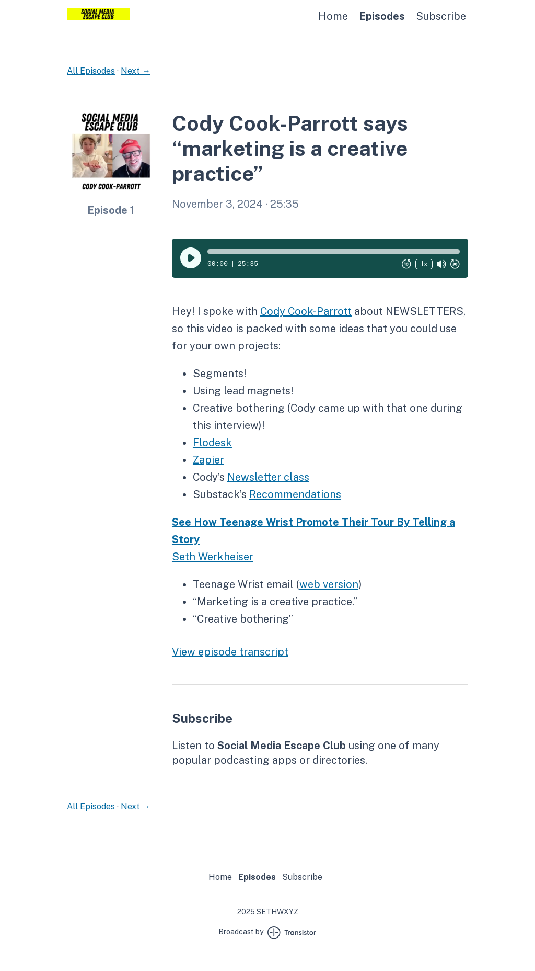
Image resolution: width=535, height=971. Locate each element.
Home (333, 16)
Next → (135, 71)
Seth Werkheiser (212, 556)
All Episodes (91, 71)
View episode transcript (230, 652)
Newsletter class (268, 477)
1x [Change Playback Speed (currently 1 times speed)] (424, 264)
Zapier (208, 460)
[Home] (98, 17)
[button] (333, 251)
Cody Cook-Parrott (306, 311)
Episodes (382, 16)
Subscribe (441, 16)
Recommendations (295, 494)
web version (328, 584)
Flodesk (212, 442)
